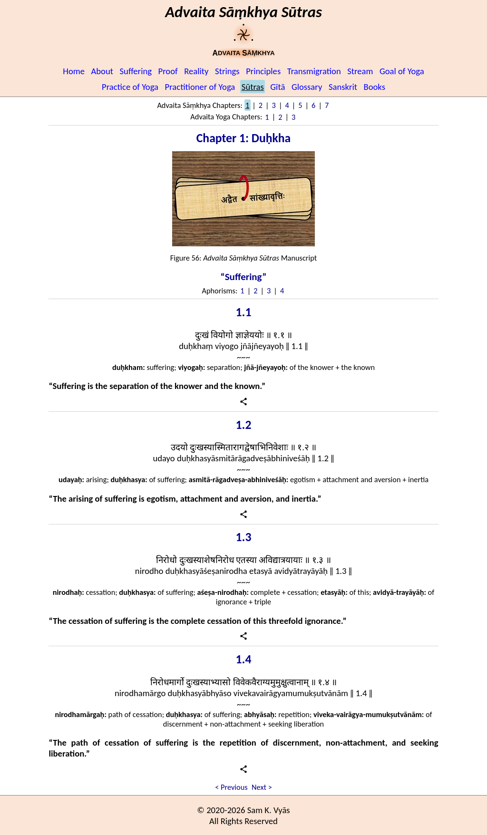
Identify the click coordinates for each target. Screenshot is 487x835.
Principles (263, 71)
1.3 (244, 537)
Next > (262, 787)
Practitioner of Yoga (200, 86)
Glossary (307, 86)
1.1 (244, 312)
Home (74, 71)
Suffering (136, 71)
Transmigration (314, 71)
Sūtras (253, 86)
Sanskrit (343, 86)
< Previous (231, 787)
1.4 (244, 659)
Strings (227, 71)
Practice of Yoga (130, 86)
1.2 (244, 425)
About (102, 71)
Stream (360, 71)
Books (374, 86)
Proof (168, 71)
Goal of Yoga (402, 71)
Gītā (277, 86)
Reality (196, 71)
